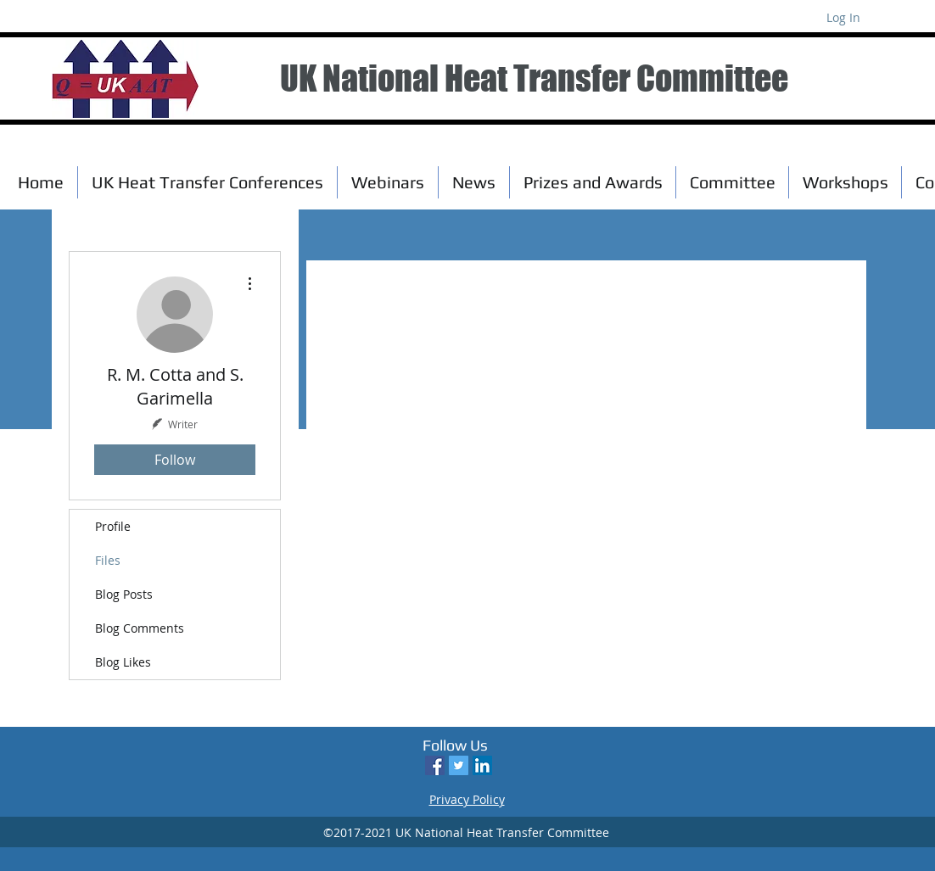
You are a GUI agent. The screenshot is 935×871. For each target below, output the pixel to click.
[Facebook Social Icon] (435, 765)
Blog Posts (124, 594)
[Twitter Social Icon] (458, 765)
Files (107, 560)
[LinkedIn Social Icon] (482, 765)
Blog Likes (123, 662)
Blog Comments (139, 628)
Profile (113, 526)
